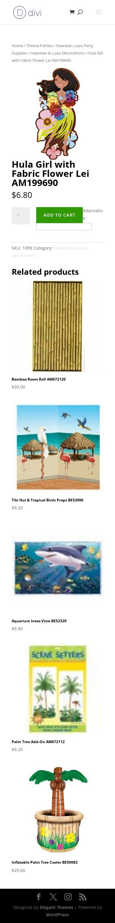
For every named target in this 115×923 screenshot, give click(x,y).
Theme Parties (39, 45)
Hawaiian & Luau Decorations (57, 53)
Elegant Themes (56, 907)
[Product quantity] (21, 215)
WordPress (57, 914)
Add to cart (59, 215)
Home (17, 45)
